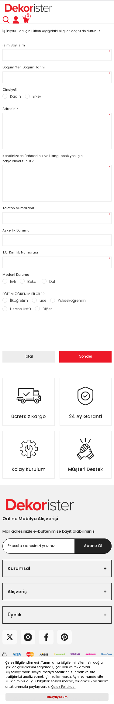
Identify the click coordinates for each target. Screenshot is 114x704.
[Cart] (25, 20)
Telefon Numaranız (18, 208)
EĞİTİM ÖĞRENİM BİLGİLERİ (24, 293)
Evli (13, 281)
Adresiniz (10, 108)
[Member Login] (15, 20)
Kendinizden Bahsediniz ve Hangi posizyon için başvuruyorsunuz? (42, 158)
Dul (52, 281)
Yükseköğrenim (72, 300)
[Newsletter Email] (57, 546)
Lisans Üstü (20, 309)
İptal (29, 356)
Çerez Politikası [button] (63, 686)
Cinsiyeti (9, 89)
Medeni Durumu (15, 274)
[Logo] (27, 7)
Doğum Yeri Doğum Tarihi (23, 67)
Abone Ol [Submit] (93, 545)
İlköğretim (19, 300)
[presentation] (48, 335)
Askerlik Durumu (15, 230)
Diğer (47, 309)
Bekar (32, 281)
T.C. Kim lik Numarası (20, 252)
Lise (43, 300)
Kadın (15, 96)
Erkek (37, 96)
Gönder (85, 356)
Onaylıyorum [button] (57, 697)
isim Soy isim (13, 45)
